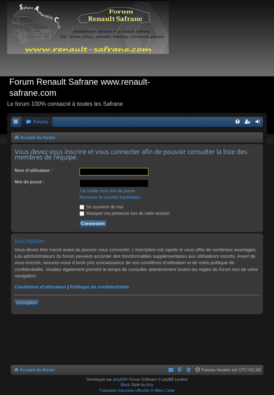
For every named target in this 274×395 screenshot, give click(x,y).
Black (125, 384)
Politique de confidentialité (99, 287)
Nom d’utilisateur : (33, 170)
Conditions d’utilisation (40, 287)
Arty (149, 384)
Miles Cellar (164, 390)
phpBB (119, 379)
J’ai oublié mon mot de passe (108, 190)
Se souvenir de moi (101, 206)
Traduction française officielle (124, 390)
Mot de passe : (30, 181)
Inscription (26, 302)
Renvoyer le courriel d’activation (110, 197)
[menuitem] (37, 122)
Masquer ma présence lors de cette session (125, 213)
